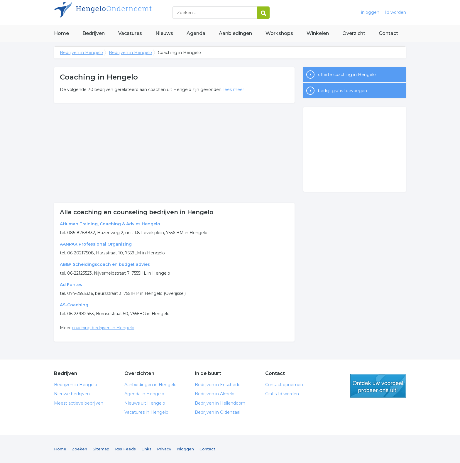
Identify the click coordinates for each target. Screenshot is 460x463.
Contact (388, 33)
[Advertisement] (174, 153)
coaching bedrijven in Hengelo (103, 327)
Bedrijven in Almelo (214, 393)
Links (146, 449)
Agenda (196, 33)
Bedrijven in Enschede (218, 384)
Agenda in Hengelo (144, 393)
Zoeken (79, 449)
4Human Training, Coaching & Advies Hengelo (110, 224)
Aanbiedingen (235, 33)
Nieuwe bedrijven (72, 393)
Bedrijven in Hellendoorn (220, 403)
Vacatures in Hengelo (146, 412)
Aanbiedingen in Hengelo (150, 384)
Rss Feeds (125, 449)
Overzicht (353, 33)
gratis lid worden (378, 386)
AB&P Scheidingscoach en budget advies (105, 264)
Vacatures (130, 33)
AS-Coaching (74, 304)
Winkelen (318, 33)
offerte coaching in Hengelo (347, 74)
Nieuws (164, 33)
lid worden (395, 12)
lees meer (234, 89)
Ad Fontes (71, 284)
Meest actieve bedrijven (78, 403)
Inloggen (185, 449)
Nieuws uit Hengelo (144, 403)
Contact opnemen (284, 384)
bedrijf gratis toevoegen (342, 90)
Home (61, 33)
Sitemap (101, 449)
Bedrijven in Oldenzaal (217, 412)
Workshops (279, 33)
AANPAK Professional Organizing (96, 244)
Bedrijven (93, 33)
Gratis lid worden (282, 393)
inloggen (370, 12)
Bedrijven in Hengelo (127, 12)
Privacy (164, 449)
